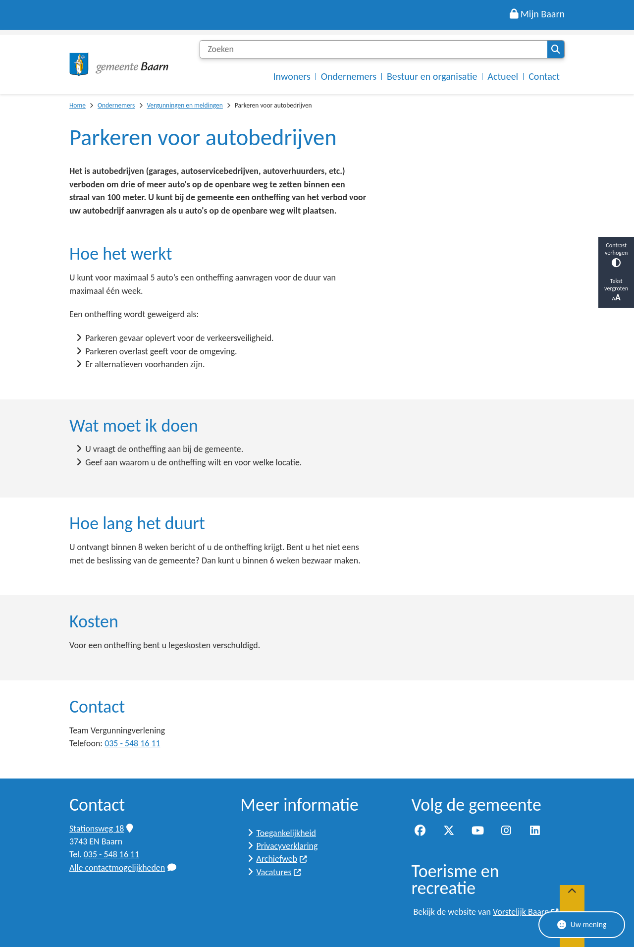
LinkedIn (535, 831)
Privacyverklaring (287, 845)
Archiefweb (282, 858)
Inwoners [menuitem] (292, 76)
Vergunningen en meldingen (185, 105)
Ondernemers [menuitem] (348, 76)
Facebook (420, 831)
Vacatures (279, 872)
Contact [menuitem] (544, 76)
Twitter (449, 831)
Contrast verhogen (616, 254)
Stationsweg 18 (101, 828)
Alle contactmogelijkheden (122, 867)
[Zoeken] (373, 49)
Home (77, 105)
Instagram (506, 831)
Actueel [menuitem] (502, 76)
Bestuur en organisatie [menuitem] (432, 76)
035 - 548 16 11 (132, 743)
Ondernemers (116, 105)
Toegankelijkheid (287, 833)
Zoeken (555, 49)
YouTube (477, 831)
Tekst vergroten (616, 290)
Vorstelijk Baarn (526, 911)
